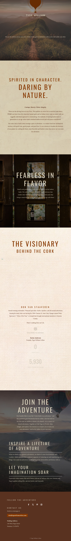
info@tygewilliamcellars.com (17, 515)
